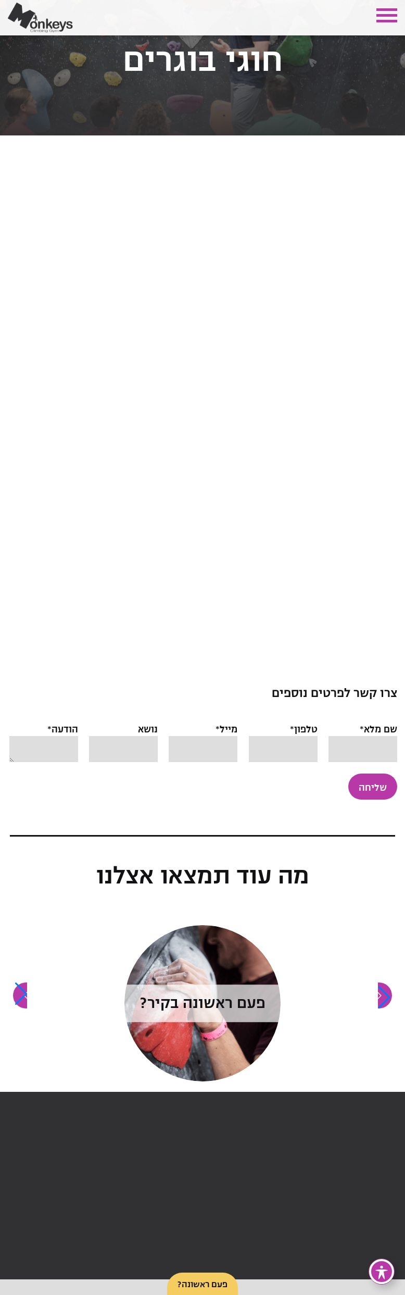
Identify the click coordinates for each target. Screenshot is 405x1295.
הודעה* (43, 744)
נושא (123, 739)
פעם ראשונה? (202, 1284)
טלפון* (283, 739)
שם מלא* (362, 739)
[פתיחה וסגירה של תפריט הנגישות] (381, 1271)
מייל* (203, 739)
